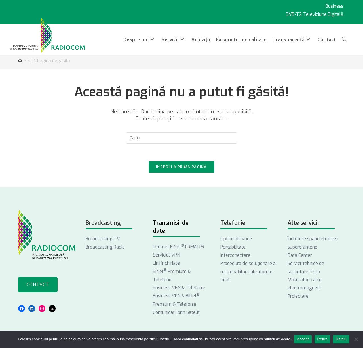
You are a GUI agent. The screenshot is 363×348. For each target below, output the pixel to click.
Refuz (322, 339)
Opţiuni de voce (236, 239)
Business (334, 6)
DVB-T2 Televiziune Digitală (314, 14)
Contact (38, 284)
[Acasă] (20, 61)
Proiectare (298, 296)
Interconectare (235, 255)
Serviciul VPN (166, 255)
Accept (303, 339)
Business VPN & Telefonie (179, 288)
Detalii (341, 339)
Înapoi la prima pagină (181, 166)
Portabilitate (233, 247)
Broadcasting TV (103, 239)
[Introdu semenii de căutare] (181, 138)
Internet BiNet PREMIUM (178, 247)
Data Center (300, 255)
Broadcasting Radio (105, 247)
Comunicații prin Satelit (176, 312)
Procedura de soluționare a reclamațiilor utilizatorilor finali (248, 272)
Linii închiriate (166, 263)
